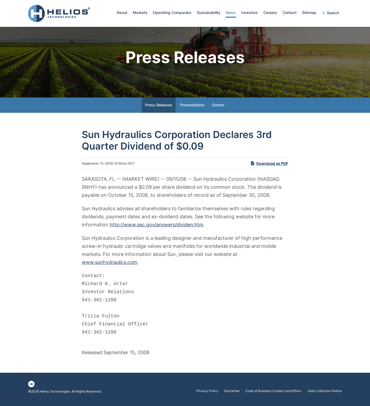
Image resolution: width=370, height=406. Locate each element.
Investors (249, 12)
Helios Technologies (55, 394)
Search (333, 12)
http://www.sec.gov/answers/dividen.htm (157, 227)
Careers (270, 12)
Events (218, 107)
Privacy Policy (207, 393)
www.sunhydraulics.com (109, 264)
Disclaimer (232, 393)
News (231, 12)
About (122, 12)
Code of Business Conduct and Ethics (273, 393)
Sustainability (208, 12)
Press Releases (158, 107)
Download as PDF (269, 165)
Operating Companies (172, 12)
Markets (140, 12)
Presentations (192, 107)
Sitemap (309, 12)
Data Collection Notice (325, 393)
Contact (290, 12)
